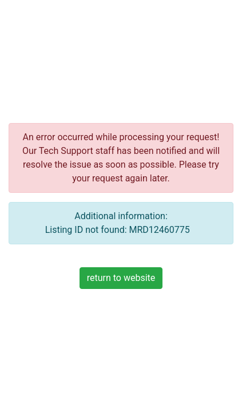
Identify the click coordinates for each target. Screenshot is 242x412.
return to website (121, 277)
